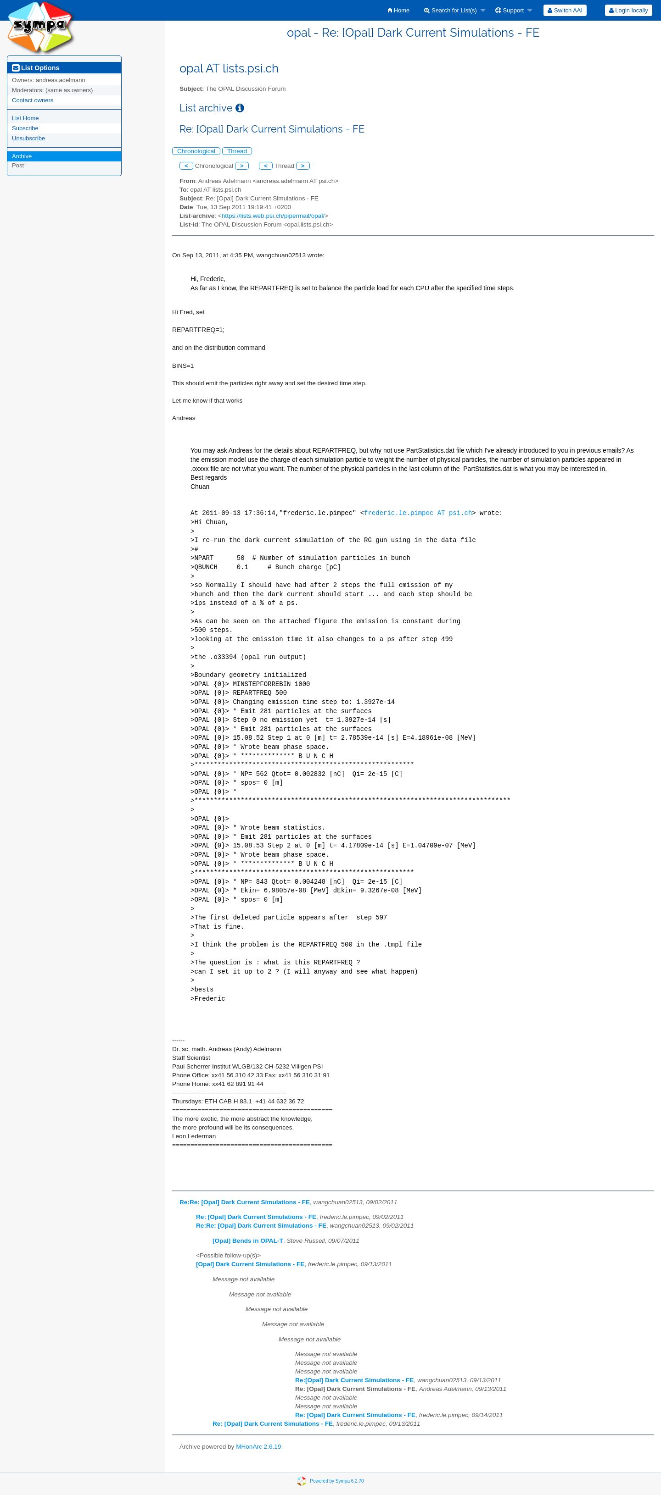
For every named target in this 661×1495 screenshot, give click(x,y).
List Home (25, 118)
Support (509, 10)
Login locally (628, 10)
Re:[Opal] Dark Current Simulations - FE (354, 1380)
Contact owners (32, 100)
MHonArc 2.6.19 (258, 1446)
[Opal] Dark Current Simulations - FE (250, 1264)
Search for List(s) (450, 10)
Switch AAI (565, 10)
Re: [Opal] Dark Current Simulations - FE (256, 1216)
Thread (237, 151)
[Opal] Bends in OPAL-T (248, 1240)
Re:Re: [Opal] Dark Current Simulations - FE (244, 1202)
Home (398, 10)
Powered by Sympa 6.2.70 (337, 1481)
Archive (22, 156)
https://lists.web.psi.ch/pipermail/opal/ (273, 215)
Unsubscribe (28, 138)
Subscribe (25, 128)
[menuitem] (399, 10)
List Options (35, 68)
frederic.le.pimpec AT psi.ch (418, 513)
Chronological (196, 151)
